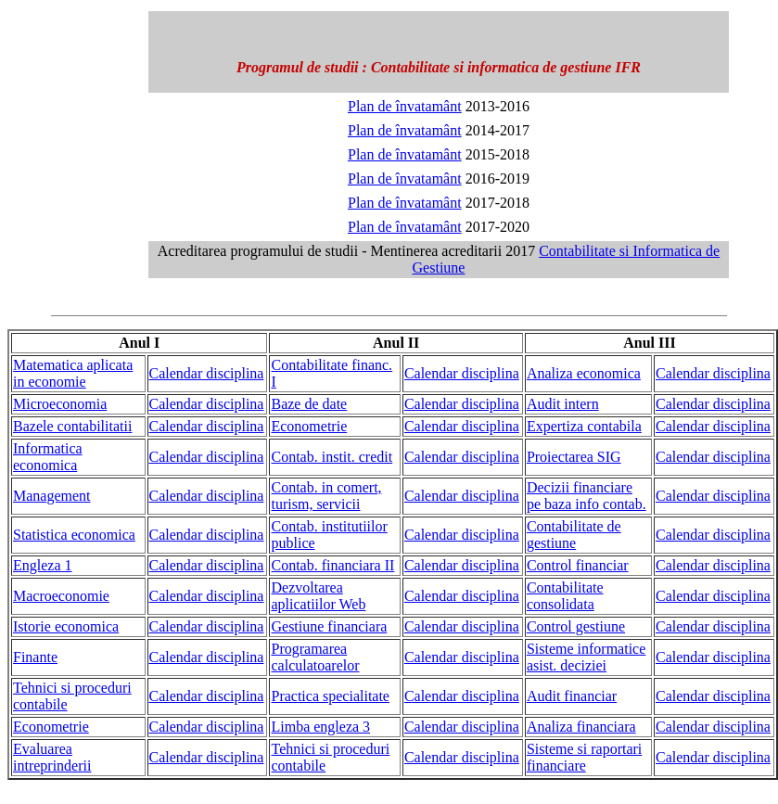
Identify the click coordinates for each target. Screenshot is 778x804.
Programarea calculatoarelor (315, 657)
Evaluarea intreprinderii (52, 757)
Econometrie (309, 426)
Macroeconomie (61, 596)
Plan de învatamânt (405, 106)
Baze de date (309, 404)
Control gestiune (576, 626)
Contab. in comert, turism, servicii (326, 495)
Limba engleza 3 (320, 726)
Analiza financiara (581, 726)
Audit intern (563, 404)
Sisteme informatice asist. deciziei (586, 657)
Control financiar (578, 565)
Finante (35, 657)
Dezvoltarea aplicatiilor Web (318, 596)
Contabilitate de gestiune (574, 534)
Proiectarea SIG (574, 457)
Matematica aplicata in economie (73, 373)
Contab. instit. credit (331, 457)
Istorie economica (66, 626)
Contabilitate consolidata (565, 596)
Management (52, 496)
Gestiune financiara (329, 626)
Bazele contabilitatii (72, 426)
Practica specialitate (330, 696)
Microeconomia (60, 404)
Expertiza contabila (584, 426)
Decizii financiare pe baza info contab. (586, 495)
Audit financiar (572, 696)
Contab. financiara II (332, 565)
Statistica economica (74, 534)
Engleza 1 (42, 565)
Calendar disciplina (206, 373)
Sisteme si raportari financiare (584, 757)
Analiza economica (584, 373)
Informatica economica (48, 456)
